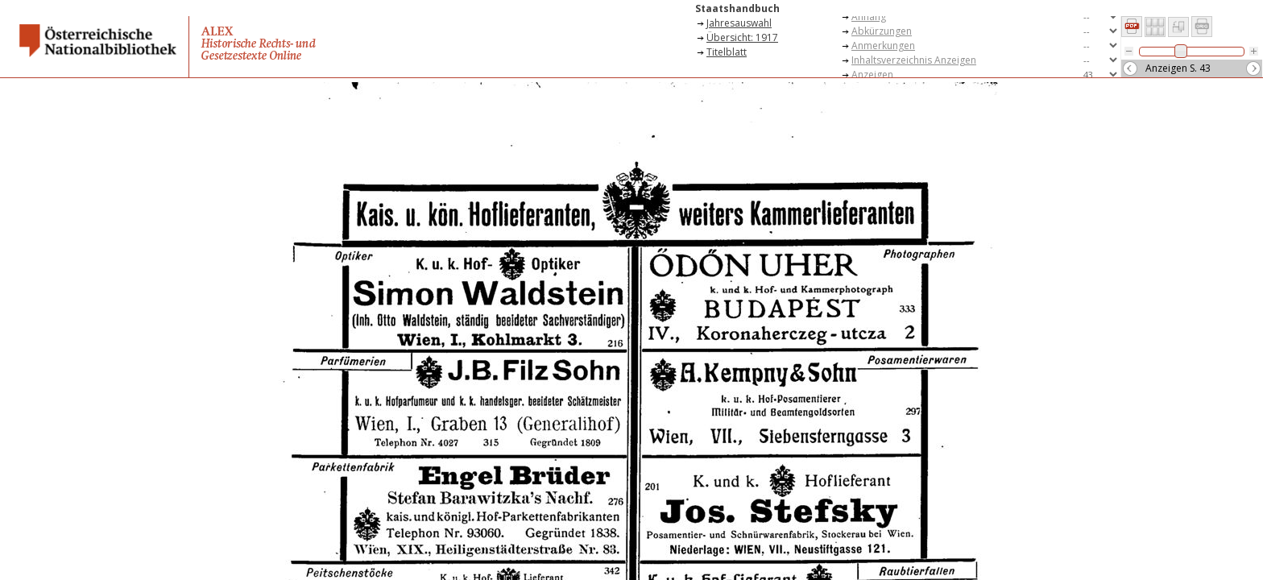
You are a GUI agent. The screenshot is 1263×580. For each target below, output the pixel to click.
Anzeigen (872, 74)
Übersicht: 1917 (742, 37)
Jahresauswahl (739, 23)
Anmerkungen (883, 45)
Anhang (868, 16)
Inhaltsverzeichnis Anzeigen (913, 60)
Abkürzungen (881, 31)
